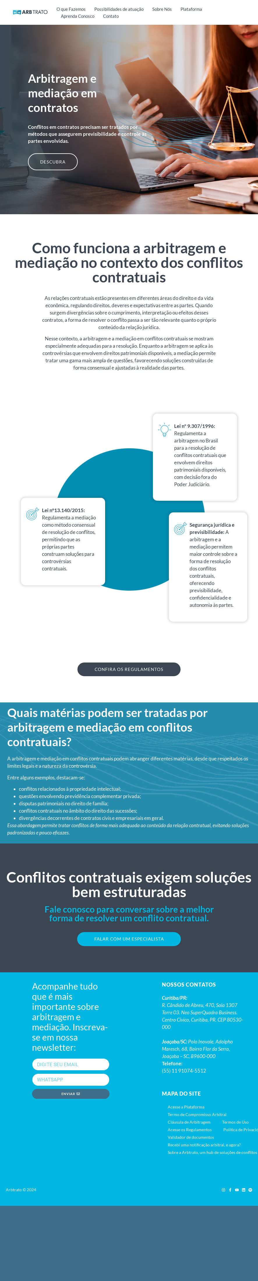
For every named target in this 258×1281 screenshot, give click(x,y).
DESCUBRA (53, 161)
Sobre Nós (162, 9)
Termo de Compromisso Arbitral (197, 1115)
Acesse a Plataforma (186, 1107)
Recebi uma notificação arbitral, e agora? (204, 1145)
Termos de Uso (235, 1122)
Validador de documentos (191, 1138)
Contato (111, 16)
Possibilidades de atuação (119, 9)
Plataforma (191, 9)
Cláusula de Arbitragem (189, 1122)
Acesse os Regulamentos (190, 1130)
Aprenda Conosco (77, 16)
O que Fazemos (71, 9)
